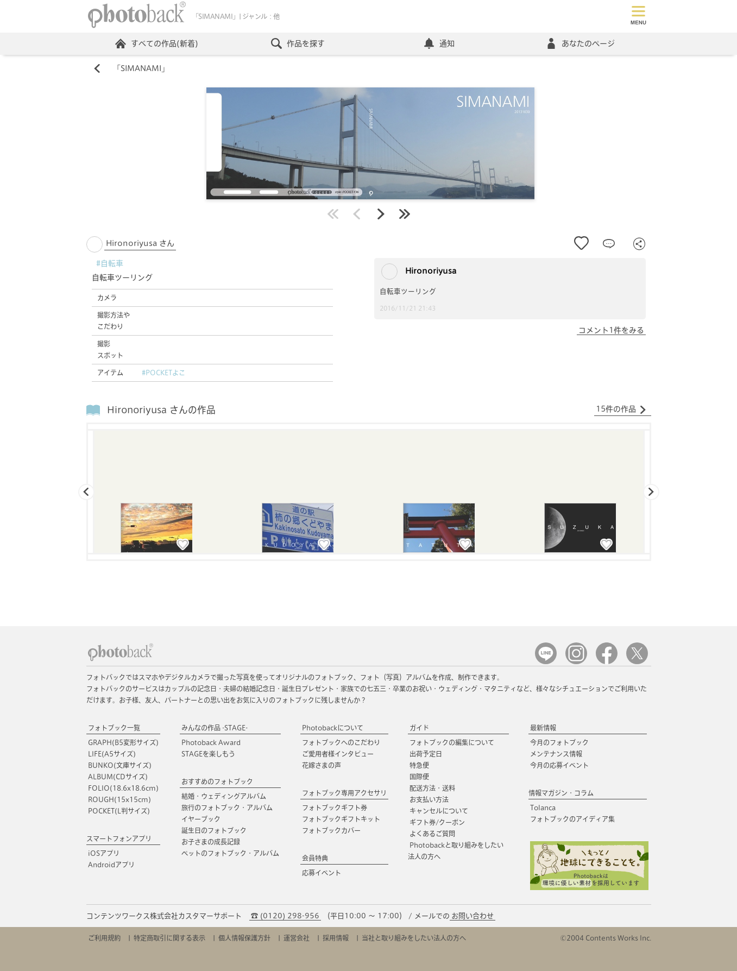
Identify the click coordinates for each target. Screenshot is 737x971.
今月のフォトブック (559, 742)
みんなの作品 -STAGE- (214, 727)
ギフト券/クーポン (437, 822)
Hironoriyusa (418, 271)
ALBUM (118, 776)
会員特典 (315, 858)
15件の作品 (621, 409)
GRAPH (123, 742)
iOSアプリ (103, 853)
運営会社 (297, 938)
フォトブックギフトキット (341, 819)
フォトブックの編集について (452, 742)
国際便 (419, 776)
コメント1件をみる (611, 330)
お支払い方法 (429, 799)
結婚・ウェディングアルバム (223, 796)
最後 (404, 214)
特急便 (419, 765)
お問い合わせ (472, 915)
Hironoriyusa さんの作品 (161, 409)
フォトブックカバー (331, 830)
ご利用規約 (104, 938)
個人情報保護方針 (244, 938)
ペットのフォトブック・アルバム (230, 853)
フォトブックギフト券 (334, 807)
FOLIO (123, 788)
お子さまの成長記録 (210, 841)
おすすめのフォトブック (217, 781)
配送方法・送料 (432, 788)
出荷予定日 (426, 754)
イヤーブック (201, 819)
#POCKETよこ (163, 372)
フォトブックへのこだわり (341, 742)
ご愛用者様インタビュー (338, 754)
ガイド (419, 727)
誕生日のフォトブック (214, 830)
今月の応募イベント (559, 765)
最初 (332, 214)
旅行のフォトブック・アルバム (227, 807)
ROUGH (119, 799)
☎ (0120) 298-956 (285, 915)
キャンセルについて (439, 811)
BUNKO (120, 765)
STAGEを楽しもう (208, 754)
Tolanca (543, 807)
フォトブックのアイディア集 (572, 819)
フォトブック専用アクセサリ (344, 793)
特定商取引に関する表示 (169, 938)
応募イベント (321, 872)
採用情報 (336, 938)
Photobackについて (332, 727)
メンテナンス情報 (556, 754)
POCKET (119, 811)
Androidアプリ (111, 864)
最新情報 (543, 727)
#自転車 (109, 263)
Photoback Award (211, 742)
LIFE (112, 754)
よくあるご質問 (432, 833)
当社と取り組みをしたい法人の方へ (414, 938)
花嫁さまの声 (321, 765)
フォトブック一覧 (114, 727)
